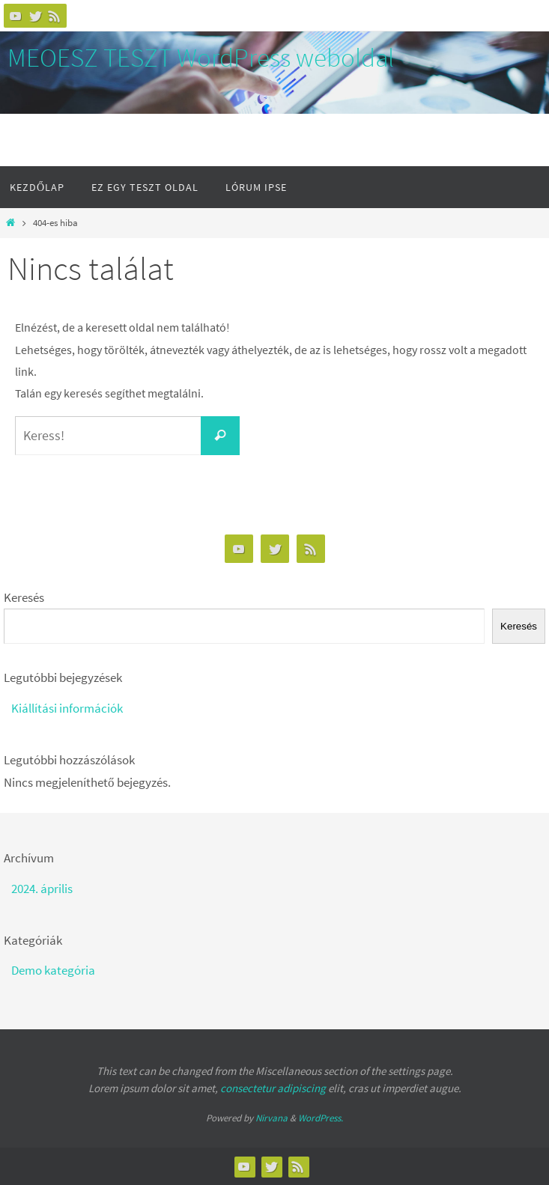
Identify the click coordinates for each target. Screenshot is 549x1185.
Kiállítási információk (67, 708)
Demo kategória (53, 970)
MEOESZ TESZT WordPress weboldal (200, 57)
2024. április (42, 888)
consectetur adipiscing (273, 1088)
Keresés (24, 597)
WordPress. (320, 1118)
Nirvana (271, 1118)
